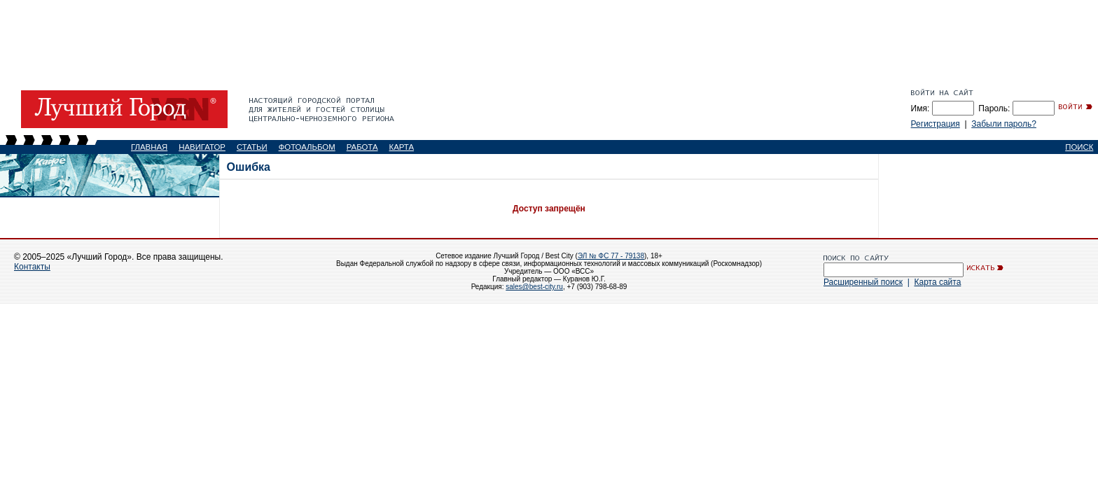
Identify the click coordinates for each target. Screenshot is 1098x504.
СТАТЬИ (252, 147)
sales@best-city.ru (534, 286)
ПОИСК (1079, 147)
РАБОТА (362, 147)
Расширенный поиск (863, 282)
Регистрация (935, 124)
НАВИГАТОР (202, 147)
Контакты (32, 267)
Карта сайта (937, 282)
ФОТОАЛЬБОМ (307, 147)
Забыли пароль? (1003, 124)
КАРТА (402, 147)
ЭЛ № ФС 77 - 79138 (611, 256)
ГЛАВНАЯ (149, 147)
